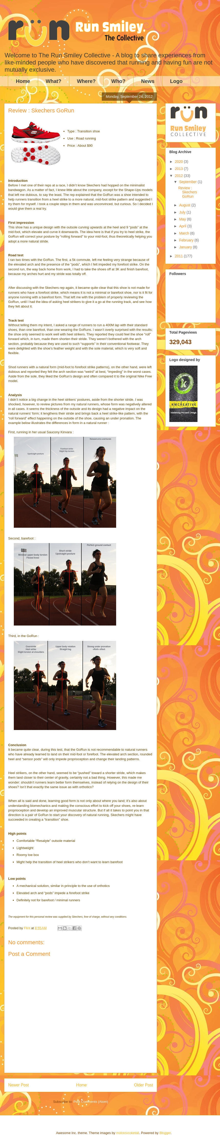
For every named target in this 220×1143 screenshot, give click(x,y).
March (184, 233)
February (186, 240)
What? (53, 81)
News (148, 81)
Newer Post (18, 1085)
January (186, 247)
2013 (179, 169)
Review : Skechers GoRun (187, 192)
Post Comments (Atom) (90, 1102)
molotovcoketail (127, 1133)
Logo (176, 81)
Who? (118, 81)
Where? (86, 81)
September (188, 182)
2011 (179, 256)
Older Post (143, 1085)
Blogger (165, 1133)
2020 (179, 162)
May (183, 219)
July (182, 212)
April (183, 226)
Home (23, 81)
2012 (179, 176)
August (185, 205)
